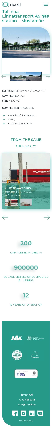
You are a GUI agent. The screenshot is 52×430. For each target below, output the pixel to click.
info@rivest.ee (27, 404)
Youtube (40, 412)
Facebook (15, 412)
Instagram (23, 412)
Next (49, 76)
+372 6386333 (27, 399)
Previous (3, 76)
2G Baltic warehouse (18, 188)
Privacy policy (26, 420)
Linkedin (32, 412)
